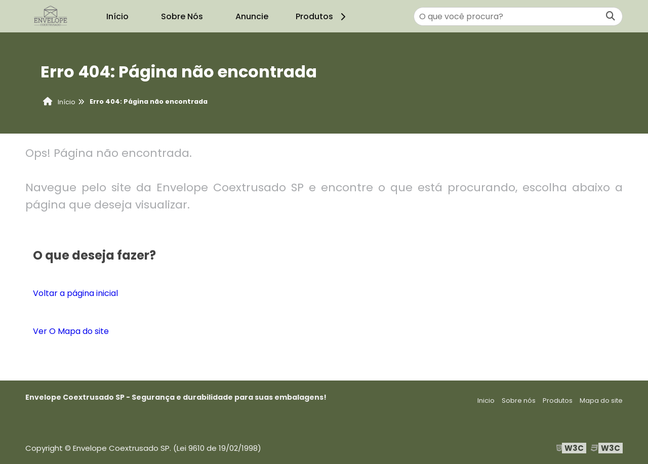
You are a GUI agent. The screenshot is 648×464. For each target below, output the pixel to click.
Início (117, 16)
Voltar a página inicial (75, 293)
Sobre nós (519, 400)
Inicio (486, 400)
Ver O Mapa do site (71, 331)
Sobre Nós (182, 16)
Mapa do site (601, 400)
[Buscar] (610, 16)
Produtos (322, 16)
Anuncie (251, 16)
